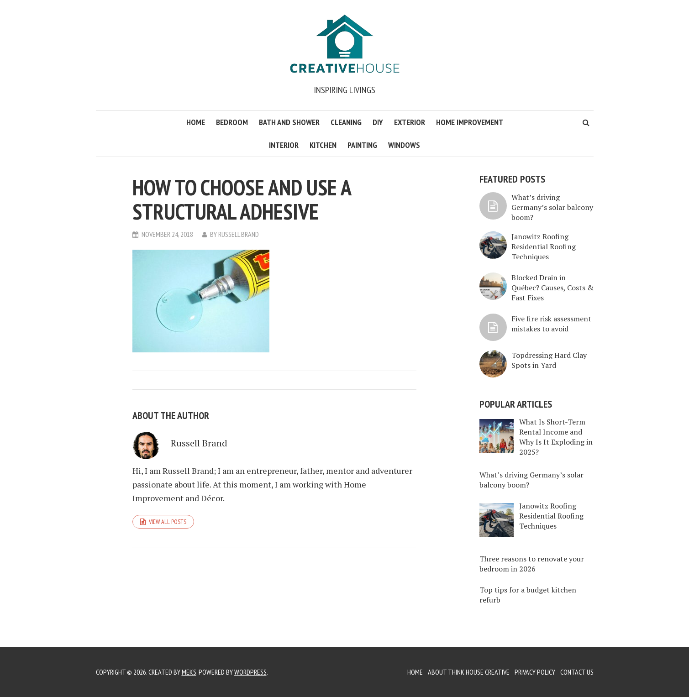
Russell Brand (238, 234)
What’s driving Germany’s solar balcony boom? (552, 207)
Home (195, 122)
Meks (189, 671)
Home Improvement (469, 122)
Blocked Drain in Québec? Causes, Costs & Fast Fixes (552, 288)
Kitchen (323, 145)
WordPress (250, 671)
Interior (284, 145)
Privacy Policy (535, 671)
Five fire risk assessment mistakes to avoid (551, 324)
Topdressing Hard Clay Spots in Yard (549, 360)
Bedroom (232, 122)
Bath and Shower (289, 122)
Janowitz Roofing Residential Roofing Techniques (543, 246)
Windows (404, 145)
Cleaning (346, 122)
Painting (362, 145)
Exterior (409, 122)
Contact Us (577, 671)
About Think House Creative (469, 671)
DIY (378, 122)
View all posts (167, 522)
